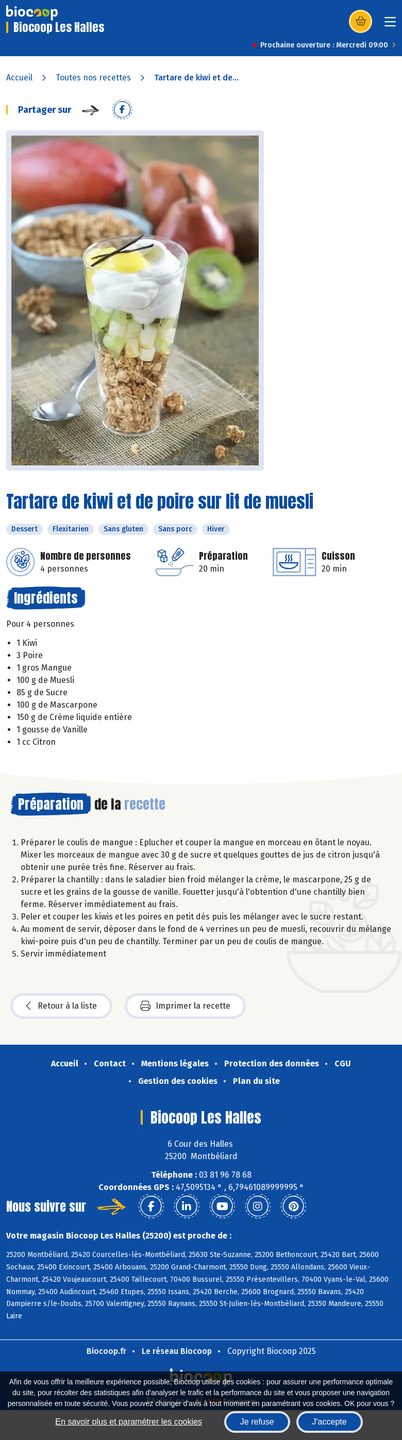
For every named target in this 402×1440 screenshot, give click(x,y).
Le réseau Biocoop (177, 1351)
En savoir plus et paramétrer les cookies (128, 1421)
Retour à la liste (61, 1006)
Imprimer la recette (185, 1006)
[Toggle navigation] (390, 25)
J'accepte (329, 1421)
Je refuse (257, 1421)
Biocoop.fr (106, 1351)
